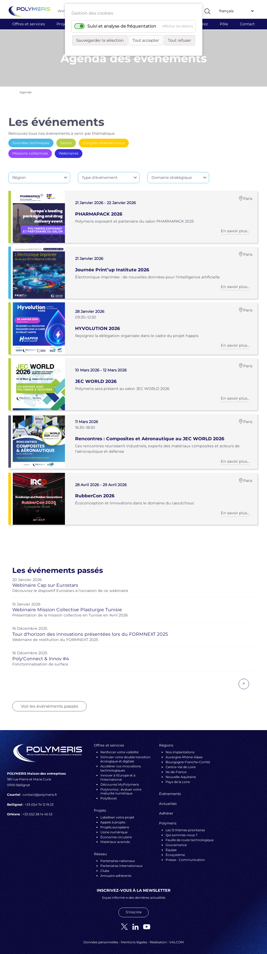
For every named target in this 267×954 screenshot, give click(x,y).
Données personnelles (100, 938)
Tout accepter (145, 40)
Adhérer (166, 810)
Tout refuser (179, 40)
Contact (247, 24)
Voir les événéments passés (49, 702)
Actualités (168, 800)
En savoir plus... (235, 228)
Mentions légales (134, 938)
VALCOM (176, 938)
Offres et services (28, 24)
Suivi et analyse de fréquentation (121, 26)
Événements (170, 790)
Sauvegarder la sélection (100, 40)
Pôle (224, 24)
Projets (63, 24)
